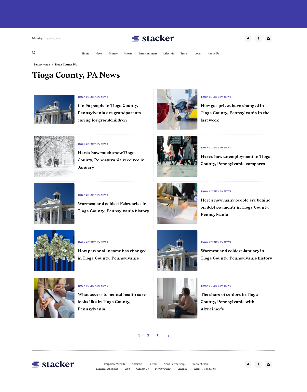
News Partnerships (175, 364)
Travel (184, 53)
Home (85, 53)
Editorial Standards (107, 368)
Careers (153, 364)
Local (197, 53)
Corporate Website (115, 364)
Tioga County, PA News (93, 97)
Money (113, 53)
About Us (213, 53)
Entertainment (148, 53)
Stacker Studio (200, 364)
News (99, 53)
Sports (128, 53)
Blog (127, 368)
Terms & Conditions (205, 368)
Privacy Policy (163, 368)
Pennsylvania (42, 64)
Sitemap (182, 368)
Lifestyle (168, 53)
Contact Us (142, 368)
